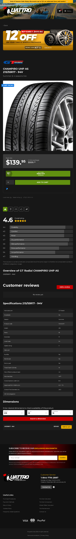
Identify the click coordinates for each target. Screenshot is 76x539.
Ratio (29, 411)
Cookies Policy (7, 508)
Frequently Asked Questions (11, 511)
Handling (14, 256)
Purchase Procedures (9, 499)
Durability (14, 227)
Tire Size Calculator (45, 499)
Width (5, 411)
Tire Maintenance (44, 508)
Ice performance (17, 252)
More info (47, 47)
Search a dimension (38, 419)
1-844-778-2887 (49, 477)
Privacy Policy (45, 535)
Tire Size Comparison (45, 502)
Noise (13, 235)
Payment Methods (8, 502)
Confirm (62, 457)
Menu (68, 11)
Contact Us (46, 487)
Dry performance (17, 240)
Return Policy (7, 505)
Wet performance (17, 244)
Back (6, 25)
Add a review (65, 287)
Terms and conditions (33, 535)
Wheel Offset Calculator (46, 505)
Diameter (55, 411)
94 (11, 197)
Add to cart (42, 182)
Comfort (14, 231)
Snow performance (18, 248)
